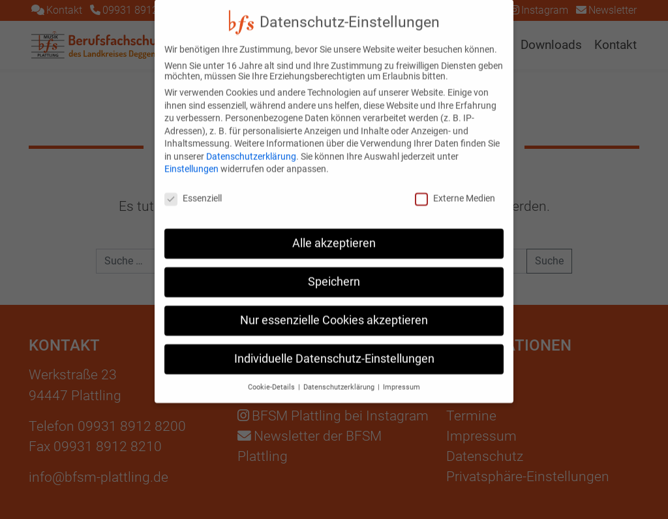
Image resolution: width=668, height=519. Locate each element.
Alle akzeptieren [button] (334, 231)
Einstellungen (191, 158)
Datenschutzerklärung (251, 145)
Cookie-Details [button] (272, 375)
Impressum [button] (401, 375)
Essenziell (193, 186)
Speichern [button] (334, 270)
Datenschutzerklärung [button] (339, 375)
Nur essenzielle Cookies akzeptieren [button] (334, 308)
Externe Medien (455, 186)
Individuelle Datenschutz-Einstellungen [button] (334, 347)
